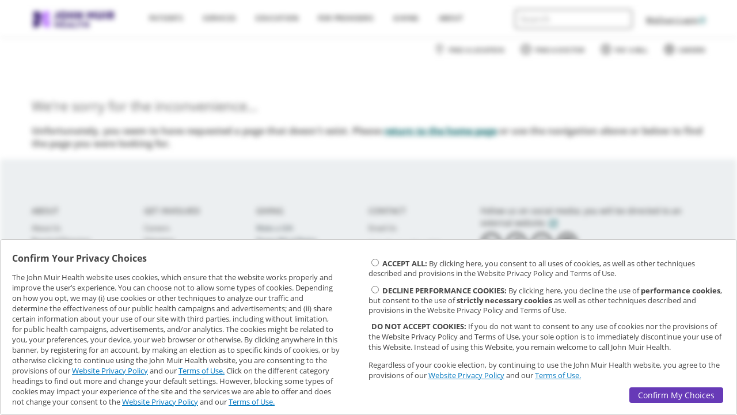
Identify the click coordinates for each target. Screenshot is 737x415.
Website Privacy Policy (110, 370)
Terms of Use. (201, 370)
